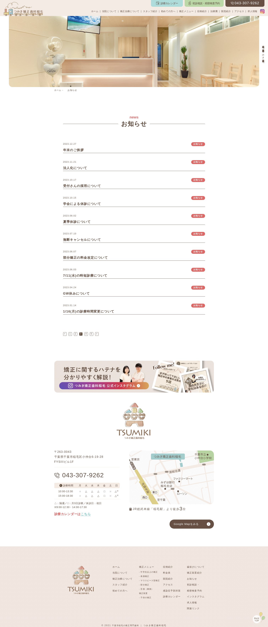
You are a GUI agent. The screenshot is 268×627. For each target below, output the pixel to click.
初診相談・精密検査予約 (194, 587)
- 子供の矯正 (145, 597)
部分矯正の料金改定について (85, 257)
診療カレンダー (172, 595)
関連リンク (193, 606)
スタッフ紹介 (150, 11)
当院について (109, 11)
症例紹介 (202, 11)
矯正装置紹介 (194, 572)
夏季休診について (77, 222)
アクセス (239, 11)
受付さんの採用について (82, 186)
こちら (86, 514)
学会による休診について (82, 204)
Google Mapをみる (186, 523)
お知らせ (72, 90)
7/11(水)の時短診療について (85, 275)
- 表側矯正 (144, 576)
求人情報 (252, 11)
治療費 (214, 11)
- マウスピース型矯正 (149, 580)
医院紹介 (226, 11)
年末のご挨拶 (73, 150)
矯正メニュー (186, 11)
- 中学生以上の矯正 (148, 572)
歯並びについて (196, 567)
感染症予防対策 (172, 589)
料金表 (167, 572)
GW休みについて (76, 293)
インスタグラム (196, 595)
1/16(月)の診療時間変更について (89, 311)
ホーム (94, 11)
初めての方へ (168, 11)
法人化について (75, 168)
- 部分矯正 (144, 584)
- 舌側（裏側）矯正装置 (146, 591)
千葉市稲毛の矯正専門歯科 (125, 623)
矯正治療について (129, 11)
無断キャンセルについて (82, 239)
